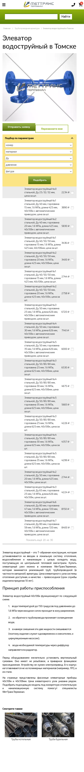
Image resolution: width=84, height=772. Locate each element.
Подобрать (40, 179)
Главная (7, 28)
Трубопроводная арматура (27, 28)
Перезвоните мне (52, 128)
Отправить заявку (19, 126)
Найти (65, 16)
